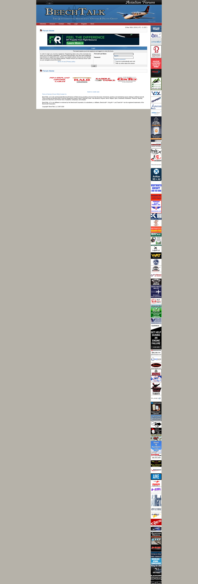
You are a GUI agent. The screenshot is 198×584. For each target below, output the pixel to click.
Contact (61, 24)
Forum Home (48, 31)
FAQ (68, 24)
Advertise (43, 24)
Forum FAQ (56, 94)
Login (76, 24)
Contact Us (63, 94)
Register (84, 24)
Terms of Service (47, 94)
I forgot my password (120, 59)
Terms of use (62, 61)
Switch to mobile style (93, 92)
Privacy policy (71, 61)
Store (92, 24)
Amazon (52, 24)
